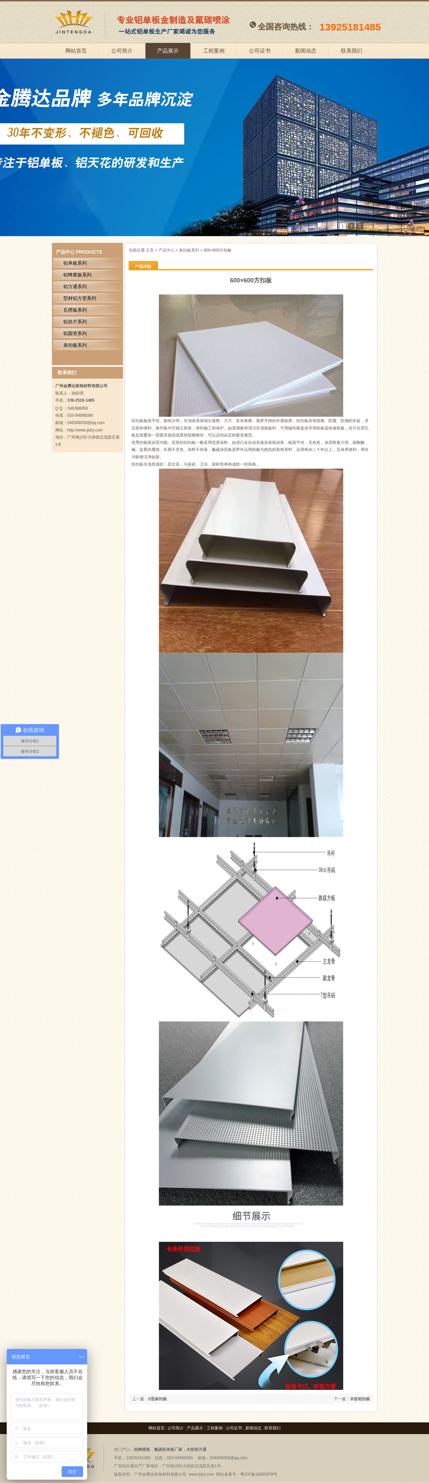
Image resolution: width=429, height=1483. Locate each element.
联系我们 (351, 51)
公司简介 (122, 51)
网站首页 (76, 51)
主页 (150, 250)
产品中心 (65, 252)
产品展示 (168, 51)
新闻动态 (305, 51)
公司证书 (259, 51)
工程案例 (214, 51)
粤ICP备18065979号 (258, 1474)
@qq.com (238, 1458)
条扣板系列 (189, 250)
